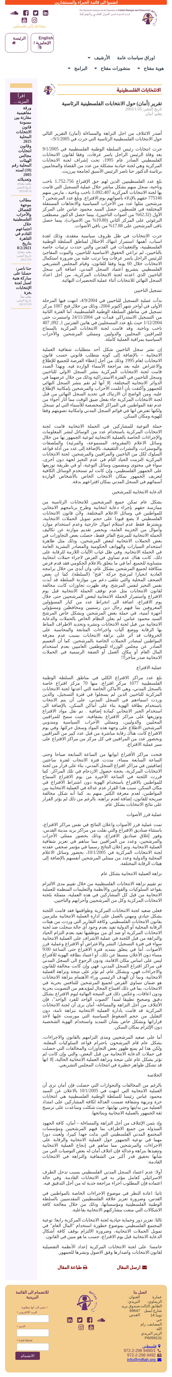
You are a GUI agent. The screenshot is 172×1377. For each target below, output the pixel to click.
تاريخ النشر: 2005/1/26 (143, 109)
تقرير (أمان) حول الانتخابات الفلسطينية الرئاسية (112, 103)
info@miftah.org (144, 1360)
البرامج (77, 68)
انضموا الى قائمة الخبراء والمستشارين (86, 2)
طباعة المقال (70, 1267)
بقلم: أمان (153, 114)
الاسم (21, 1326)
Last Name (25, 1340)
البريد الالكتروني (27, 1312)
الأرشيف (99, 57)
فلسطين (152, 1346)
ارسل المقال (129, 1267)
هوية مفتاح (150, 68)
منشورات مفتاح (112, 68)
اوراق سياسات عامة (136, 57)
